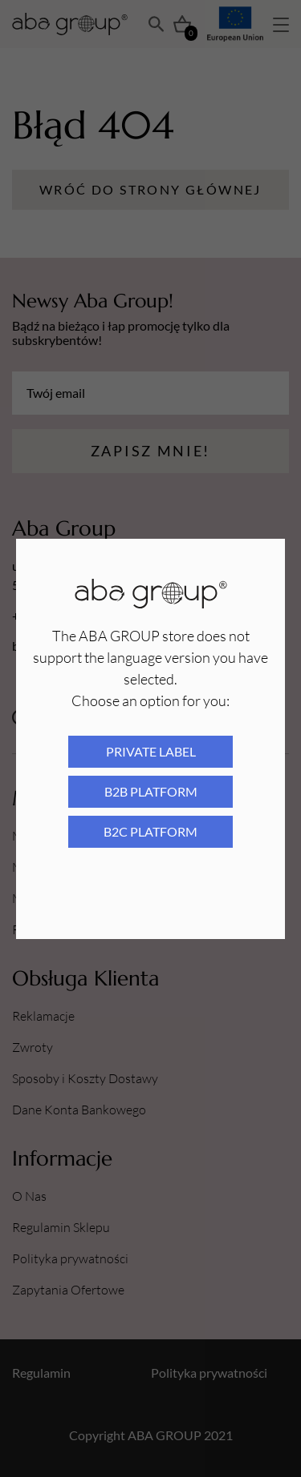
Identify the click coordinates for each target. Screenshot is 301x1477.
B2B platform (150, 791)
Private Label (151, 751)
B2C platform (150, 831)
